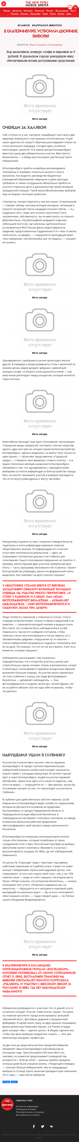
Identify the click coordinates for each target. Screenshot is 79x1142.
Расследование (62, 10)
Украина (14, 13)
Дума (69, 13)
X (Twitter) (6, 1082)
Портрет (49, 10)
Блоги (73, 10)
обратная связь (24, 1100)
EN (70, 8)
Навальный (35, 13)
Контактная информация (27, 1106)
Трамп (45, 13)
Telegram (14, 1082)
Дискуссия (16, 10)
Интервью (28, 10)
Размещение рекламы (26, 1109)
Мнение (6, 10)
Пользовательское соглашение (30, 1112)
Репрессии (39, 10)
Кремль (61, 13)
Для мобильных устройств (28, 1115)
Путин (53, 13)
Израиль (24, 13)
